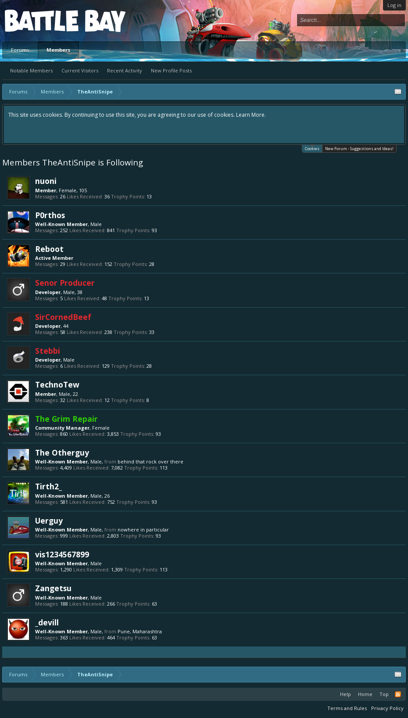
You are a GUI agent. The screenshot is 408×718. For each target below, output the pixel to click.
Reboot (49, 249)
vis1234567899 (62, 554)
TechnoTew (57, 384)
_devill (47, 622)
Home (365, 694)
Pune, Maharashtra (140, 631)
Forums (20, 50)
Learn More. (251, 114)
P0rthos (50, 215)
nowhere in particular (143, 529)
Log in (394, 5)
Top (384, 694)
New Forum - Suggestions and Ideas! (359, 148)
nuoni (46, 181)
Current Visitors (79, 70)
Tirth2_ (48, 486)
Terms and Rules (347, 708)
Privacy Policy (387, 708)
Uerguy (49, 520)
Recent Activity (124, 70)
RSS (397, 694)
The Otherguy (62, 452)
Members (58, 50)
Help (345, 694)
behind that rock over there (150, 461)
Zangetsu (53, 588)
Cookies (312, 148)
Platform (37, 20)
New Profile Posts (171, 70)
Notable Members (31, 70)
